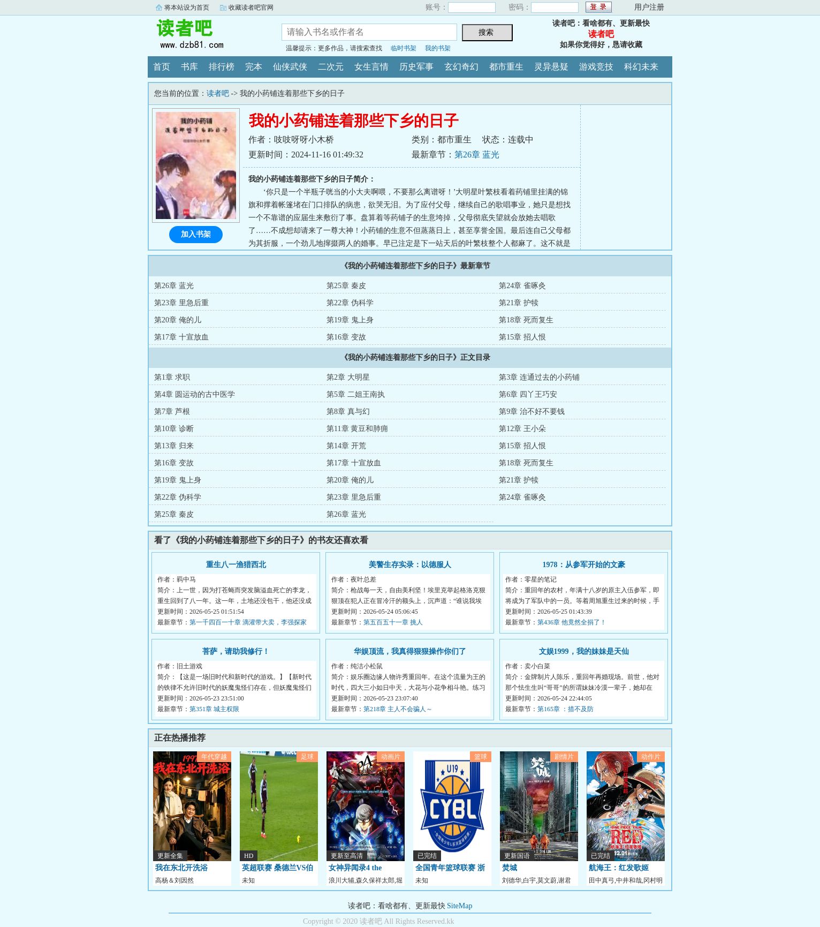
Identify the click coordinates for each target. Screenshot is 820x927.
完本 (253, 66)
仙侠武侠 (290, 66)
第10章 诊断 (174, 429)
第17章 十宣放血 (181, 337)
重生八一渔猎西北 (236, 565)
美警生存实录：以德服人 (410, 565)
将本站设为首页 (186, 7)
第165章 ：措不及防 (565, 709)
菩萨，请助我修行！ (236, 651)
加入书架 (196, 234)
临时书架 (403, 48)
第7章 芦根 (172, 412)
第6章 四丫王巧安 (528, 394)
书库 (189, 66)
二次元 (331, 66)
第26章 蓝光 (476, 154)
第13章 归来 (174, 446)
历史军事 (416, 66)
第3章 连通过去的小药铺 (539, 377)
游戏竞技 (596, 66)
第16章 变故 (346, 337)
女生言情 (371, 66)
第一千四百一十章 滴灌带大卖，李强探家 (248, 622)
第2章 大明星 (348, 377)
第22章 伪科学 (350, 303)
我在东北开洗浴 (181, 868)
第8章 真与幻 (348, 412)
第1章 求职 (172, 377)
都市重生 (506, 66)
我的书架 (438, 48)
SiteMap (459, 906)
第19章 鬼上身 (350, 320)
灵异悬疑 (551, 66)
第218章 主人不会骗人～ (397, 709)
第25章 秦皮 (346, 286)
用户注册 (649, 7)
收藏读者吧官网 (251, 7)
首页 (161, 66)
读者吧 (206, 34)
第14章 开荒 (346, 446)
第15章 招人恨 (522, 337)
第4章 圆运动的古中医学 (194, 394)
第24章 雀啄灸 (522, 286)
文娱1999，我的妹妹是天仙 (584, 651)
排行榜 (221, 66)
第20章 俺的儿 (177, 320)
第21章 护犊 (518, 303)
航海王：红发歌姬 (619, 868)
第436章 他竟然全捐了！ (571, 622)
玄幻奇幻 (461, 66)
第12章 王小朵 (522, 429)
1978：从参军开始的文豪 (584, 565)
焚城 (509, 868)
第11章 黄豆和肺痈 (357, 429)
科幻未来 (641, 66)
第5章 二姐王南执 (356, 394)
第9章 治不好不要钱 (532, 412)
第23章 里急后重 (181, 303)
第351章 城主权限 (214, 709)
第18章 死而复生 (526, 320)
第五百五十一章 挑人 (393, 622)
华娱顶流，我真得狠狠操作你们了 (410, 651)
